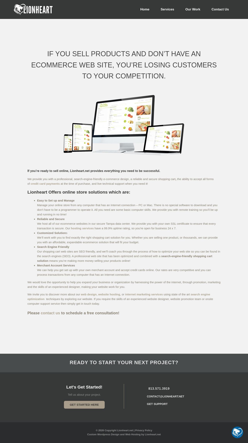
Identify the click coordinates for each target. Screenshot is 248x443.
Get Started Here (84, 404)
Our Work (192, 9)
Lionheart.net (153, 434)
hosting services (82, 228)
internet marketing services (144, 294)
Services (167, 9)
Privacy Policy (143, 430)
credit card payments (45, 183)
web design (89, 294)
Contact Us (220, 9)
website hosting (109, 294)
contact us (50, 313)
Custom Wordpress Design (103, 434)
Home (144, 9)
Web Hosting (133, 434)
